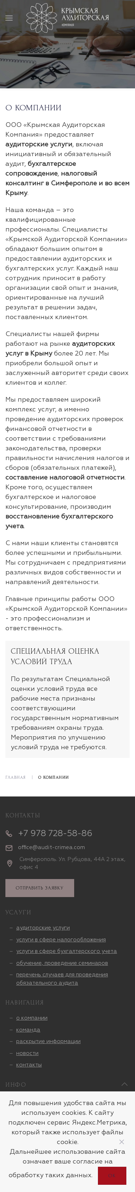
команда (28, 1030)
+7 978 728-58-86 (55, 833)
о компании (32, 1018)
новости (27, 1053)
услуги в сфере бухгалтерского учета (66, 951)
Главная (15, 777)
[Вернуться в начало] (67, 18)
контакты (29, 1065)
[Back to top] (125, 1084)
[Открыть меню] (9, 18)
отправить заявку (40, 888)
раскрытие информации (48, 1041)
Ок (112, 1175)
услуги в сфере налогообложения (61, 939)
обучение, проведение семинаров (62, 963)
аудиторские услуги (43, 928)
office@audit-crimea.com (51, 847)
